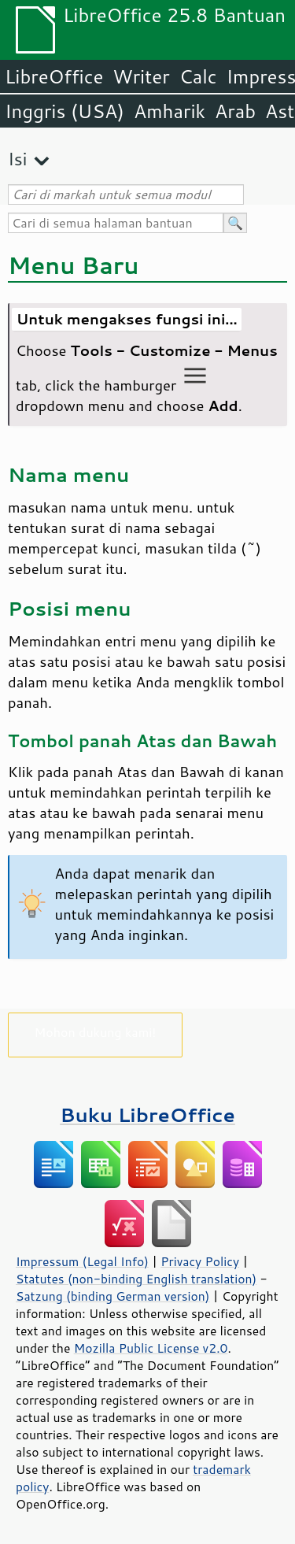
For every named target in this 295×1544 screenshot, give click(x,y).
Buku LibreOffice (147, 1114)
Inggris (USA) (64, 111)
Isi (17, 158)
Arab (235, 111)
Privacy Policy (199, 1261)
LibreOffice (54, 76)
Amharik (169, 111)
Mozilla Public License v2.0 (151, 1348)
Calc (198, 76)
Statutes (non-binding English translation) (136, 1278)
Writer (140, 76)
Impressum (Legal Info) (82, 1261)
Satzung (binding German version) (113, 1296)
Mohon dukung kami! (96, 1032)
